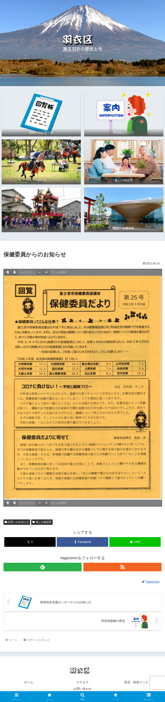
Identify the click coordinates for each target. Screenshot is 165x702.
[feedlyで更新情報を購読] (42, 567)
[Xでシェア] (30, 542)
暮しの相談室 (41, 522)
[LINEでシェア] (135, 542)
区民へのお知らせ (17, 522)
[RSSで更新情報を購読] (122, 567)
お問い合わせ (82, 688)
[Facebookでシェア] (82, 542)
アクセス (82, 682)
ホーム (28, 682)
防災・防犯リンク (136, 682)
